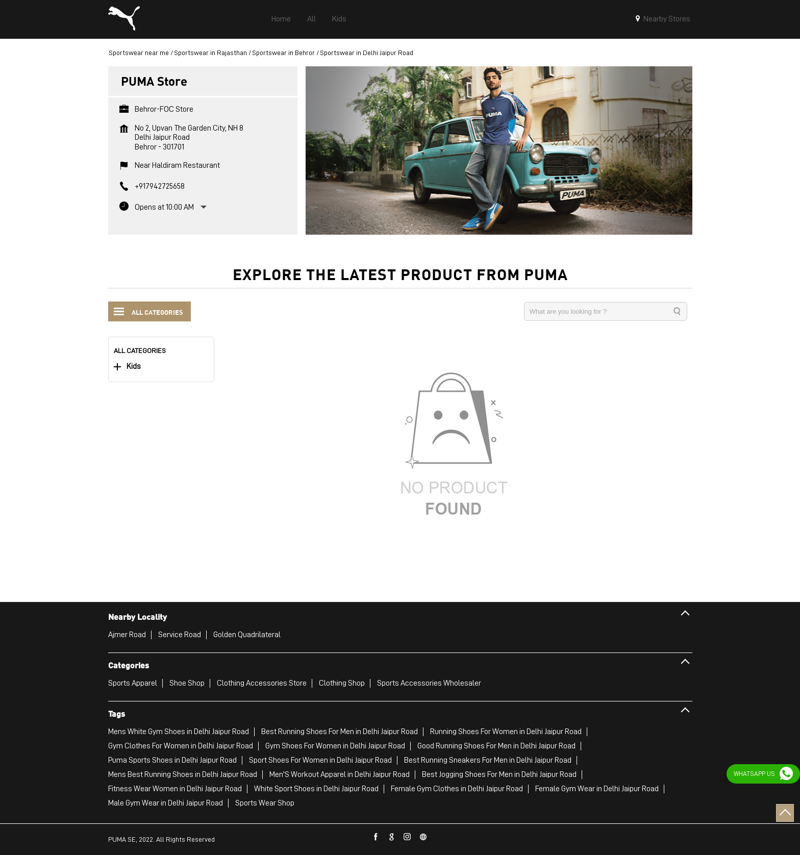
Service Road (179, 635)
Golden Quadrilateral (247, 635)
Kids (134, 366)
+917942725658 (160, 186)
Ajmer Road (127, 635)
